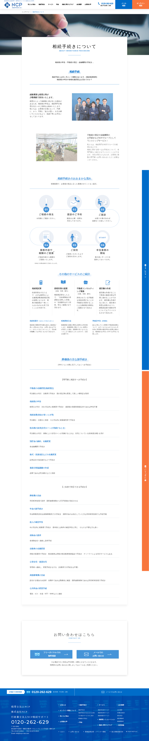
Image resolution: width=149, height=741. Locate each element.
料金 (57, 4)
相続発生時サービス (103, 713)
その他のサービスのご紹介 (86, 715)
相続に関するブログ (67, 4)
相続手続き (42, 4)
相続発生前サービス (103, 710)
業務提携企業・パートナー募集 (95, 732)
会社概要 (79, 4)
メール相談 (123, 4)
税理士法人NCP (20, 706)
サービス (50, 4)
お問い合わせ (74, 732)
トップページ (25, 12)
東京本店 (119, 715)
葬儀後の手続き (83, 718)
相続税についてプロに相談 (145, 471)
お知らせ (63, 705)
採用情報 (121, 725)
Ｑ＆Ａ (62, 732)
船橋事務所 (120, 721)
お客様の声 (88, 4)
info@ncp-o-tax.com (22, 733)
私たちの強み (31, 4)
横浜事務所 (120, 718)
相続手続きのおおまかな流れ (87, 713)
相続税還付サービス (103, 715)
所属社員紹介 (121, 713)
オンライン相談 (141, 4)
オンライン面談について (68, 710)
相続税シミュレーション (107, 719)
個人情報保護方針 (117, 732)
